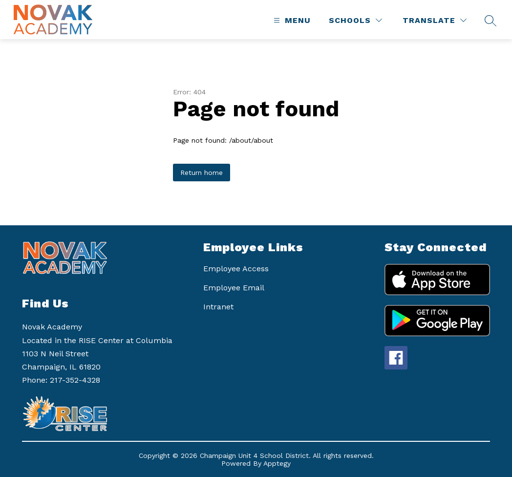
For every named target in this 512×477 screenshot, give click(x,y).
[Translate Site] (434, 20)
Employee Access (236, 268)
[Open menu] (291, 20)
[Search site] (490, 20)
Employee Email (233, 287)
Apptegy (277, 463)
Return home (201, 172)
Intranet (218, 306)
